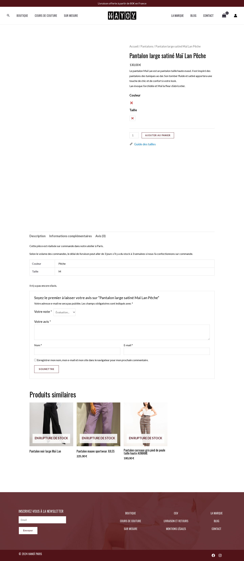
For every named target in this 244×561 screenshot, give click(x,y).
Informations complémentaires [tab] (70, 236)
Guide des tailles (142, 144)
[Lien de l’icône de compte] (235, 15)
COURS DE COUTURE (44, 15)
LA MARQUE (180, 15)
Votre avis (42, 322)
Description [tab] (37, 236)
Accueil (133, 46)
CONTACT (209, 15)
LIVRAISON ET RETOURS (176, 521)
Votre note (43, 311)
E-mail (128, 345)
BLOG (195, 15)
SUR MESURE (68, 15)
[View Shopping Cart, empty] (224, 15)
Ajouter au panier (158, 135)
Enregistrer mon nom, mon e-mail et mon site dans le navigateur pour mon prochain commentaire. (92, 361)
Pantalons (146, 46)
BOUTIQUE (21, 15)
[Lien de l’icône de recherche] (8, 16)
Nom (38, 345)
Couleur (134, 95)
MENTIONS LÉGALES (176, 529)
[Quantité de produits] (134, 135)
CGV (176, 513)
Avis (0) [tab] (100, 236)
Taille (133, 110)
